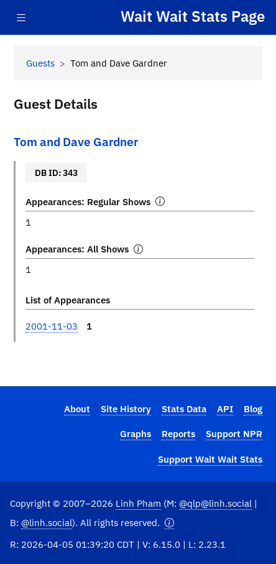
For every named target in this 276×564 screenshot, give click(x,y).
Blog (253, 408)
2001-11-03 (51, 326)
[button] (169, 522)
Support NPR (234, 433)
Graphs (135, 433)
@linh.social (46, 522)
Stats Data (184, 408)
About (77, 408)
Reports (178, 433)
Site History (126, 408)
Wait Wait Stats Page (193, 17)
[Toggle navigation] (21, 18)
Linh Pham (138, 503)
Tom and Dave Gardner (76, 141)
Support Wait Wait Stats (210, 459)
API (225, 408)
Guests (40, 63)
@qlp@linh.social (215, 503)
